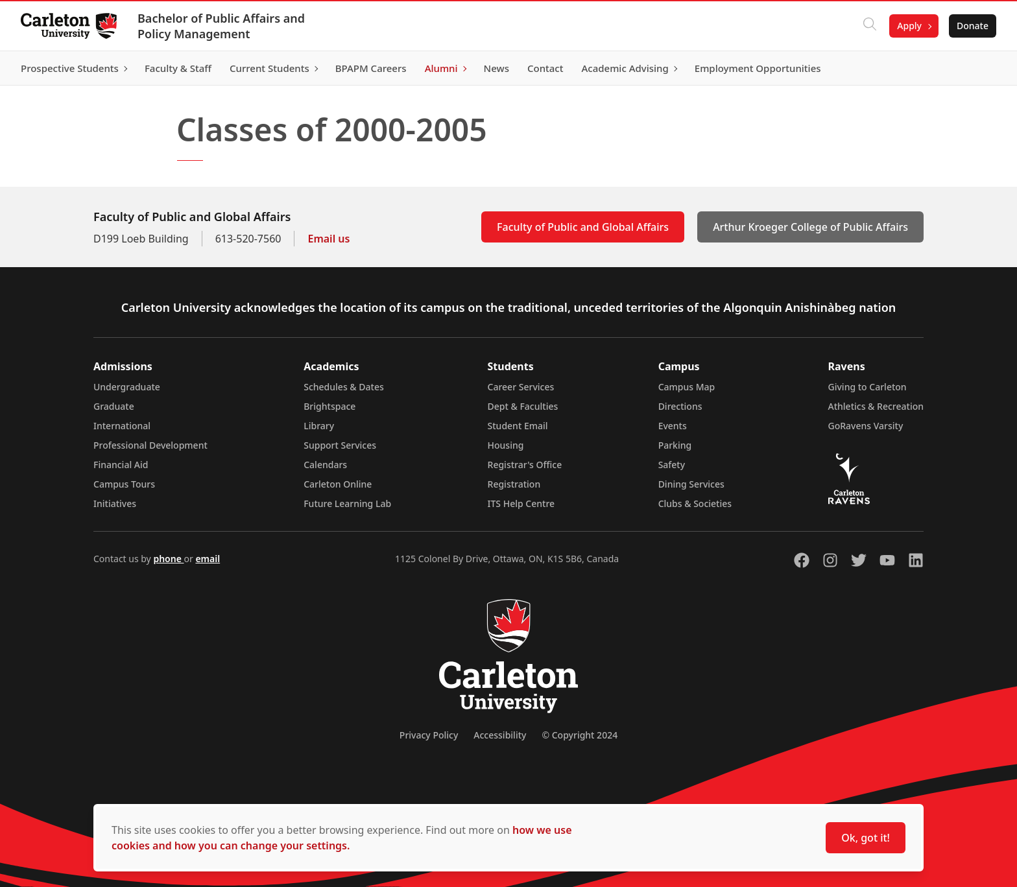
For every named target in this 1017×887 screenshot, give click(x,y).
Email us (328, 238)
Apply (909, 25)
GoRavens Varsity (865, 426)
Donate (972, 25)
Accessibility (499, 735)
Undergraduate (126, 387)
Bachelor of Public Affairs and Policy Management (221, 25)
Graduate (113, 406)
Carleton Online (338, 484)
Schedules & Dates (344, 387)
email (207, 558)
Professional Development (150, 445)
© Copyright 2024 (579, 735)
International (121, 426)
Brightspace (329, 406)
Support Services (340, 445)
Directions (680, 406)
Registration (514, 484)
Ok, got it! (865, 838)
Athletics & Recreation (876, 406)
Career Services (521, 387)
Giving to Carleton (867, 387)
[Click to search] (869, 26)
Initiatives (114, 503)
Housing (506, 445)
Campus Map (686, 387)
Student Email (518, 426)
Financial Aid (120, 464)
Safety (672, 464)
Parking (675, 445)
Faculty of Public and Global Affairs (583, 227)
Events (672, 426)
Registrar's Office (525, 464)
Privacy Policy (429, 735)
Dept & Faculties (523, 406)
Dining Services (691, 484)
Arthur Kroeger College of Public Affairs (810, 227)
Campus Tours (124, 484)
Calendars (325, 464)
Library (319, 426)
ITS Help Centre (521, 503)
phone (168, 558)
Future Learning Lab (347, 503)
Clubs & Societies (695, 503)
